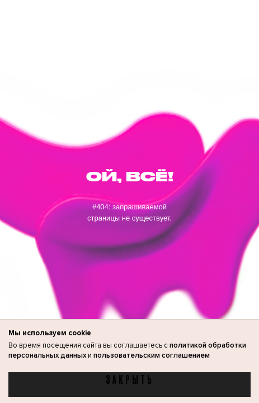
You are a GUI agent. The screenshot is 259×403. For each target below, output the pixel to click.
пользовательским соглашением (151, 355)
